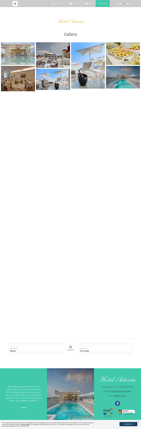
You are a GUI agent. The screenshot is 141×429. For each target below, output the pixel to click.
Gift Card (90, 3)
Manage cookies (25, 424)
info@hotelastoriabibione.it (120, 391)
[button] (15, 3)
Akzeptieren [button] (128, 424)
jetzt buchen (102, 3)
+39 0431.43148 (59, 3)
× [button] (138, 421)
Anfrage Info (76, 3)
